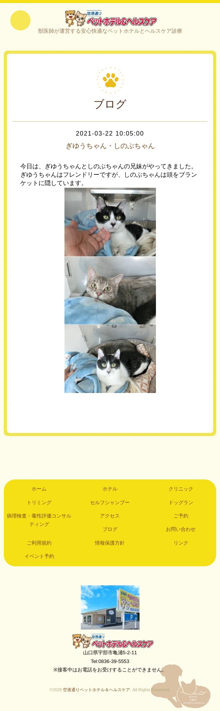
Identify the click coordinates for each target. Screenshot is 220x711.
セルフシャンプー (110, 504)
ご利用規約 (39, 545)
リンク (180, 545)
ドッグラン (181, 504)
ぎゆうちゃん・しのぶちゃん (110, 148)
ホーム (39, 491)
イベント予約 (39, 558)
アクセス (110, 518)
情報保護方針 (110, 545)
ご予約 (180, 518)
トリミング (39, 504)
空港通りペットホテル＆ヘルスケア (110, 642)
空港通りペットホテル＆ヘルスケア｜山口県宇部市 (110, 19)
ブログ (110, 531)
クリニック (181, 491)
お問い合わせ (181, 531)
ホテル (110, 491)
